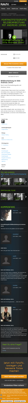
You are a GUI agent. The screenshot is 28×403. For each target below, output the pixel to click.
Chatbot (3, 398)
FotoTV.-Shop (23, 8)
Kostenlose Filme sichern (14, 385)
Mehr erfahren (13, 72)
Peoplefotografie (4, 156)
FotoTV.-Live (15, 8)
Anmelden (16, 1)
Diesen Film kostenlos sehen (13, 64)
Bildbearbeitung (4, 159)
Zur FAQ (4, 350)
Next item (26, 181)
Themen (3, 8)
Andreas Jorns (4, 124)
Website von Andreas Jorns (6, 139)
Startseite (4, 13)
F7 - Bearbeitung (4, 145)
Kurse (8, 8)
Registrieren (23, 1)
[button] (14, 37)
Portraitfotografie (4, 151)
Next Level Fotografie (19, 15)
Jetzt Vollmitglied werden (14, 376)
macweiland (15, 234)
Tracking (4, 395)
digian (14, 307)
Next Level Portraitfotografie (13, 174)
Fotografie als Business (6, 157)
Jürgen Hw (15, 210)
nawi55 (14, 256)
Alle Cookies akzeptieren (7, 401)
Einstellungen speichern (20, 401)
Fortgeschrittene (4, 129)
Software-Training (5, 134)
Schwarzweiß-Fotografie (6, 154)
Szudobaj (15, 285)
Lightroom (3, 161)
